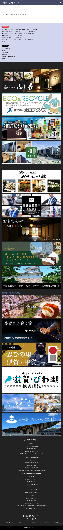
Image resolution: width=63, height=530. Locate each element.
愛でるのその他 (13, 35)
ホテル (20, 37)
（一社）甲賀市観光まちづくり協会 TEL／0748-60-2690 (17, 522)
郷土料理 (11, 31)
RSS (35, 519)
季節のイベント (5, 54)
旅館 (7, 37)
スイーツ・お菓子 (12, 39)
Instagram (33, 519)
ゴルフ (25, 33)
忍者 (6, 29)
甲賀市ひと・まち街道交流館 (31, 457)
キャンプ (10, 33)
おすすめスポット (6, 48)
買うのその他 (35, 39)
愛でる (3, 35)
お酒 (19, 39)
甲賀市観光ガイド (32, 516)
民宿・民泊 (12, 37)
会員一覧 (34, 522)
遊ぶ (3, 33)
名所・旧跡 (10, 29)
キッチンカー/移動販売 (28, 31)
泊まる (3, 37)
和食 (16, 31)
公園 (21, 33)
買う (3, 39)
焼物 (26, 39)
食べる (3, 31)
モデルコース (5, 52)
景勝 (7, 35)
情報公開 (56, 522)
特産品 (3, 58)
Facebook (30, 519)
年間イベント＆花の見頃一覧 (8, 56)
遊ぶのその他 (31, 33)
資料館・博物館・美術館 (23, 29)
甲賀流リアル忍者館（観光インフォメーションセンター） (31, 440)
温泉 (17, 37)
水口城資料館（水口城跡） (31, 492)
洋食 (7, 31)
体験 (6, 33)
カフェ (19, 31)
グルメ (3, 50)
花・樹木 (20, 35)
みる (3, 29)
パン (22, 39)
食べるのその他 (37, 31)
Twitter (27, 519)
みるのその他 (34, 29)
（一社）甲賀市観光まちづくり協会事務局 (31, 473)
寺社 (16, 29)
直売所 (29, 39)
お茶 (6, 39)
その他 (3, 42)
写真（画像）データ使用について (44, 522)
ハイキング (16, 33)
